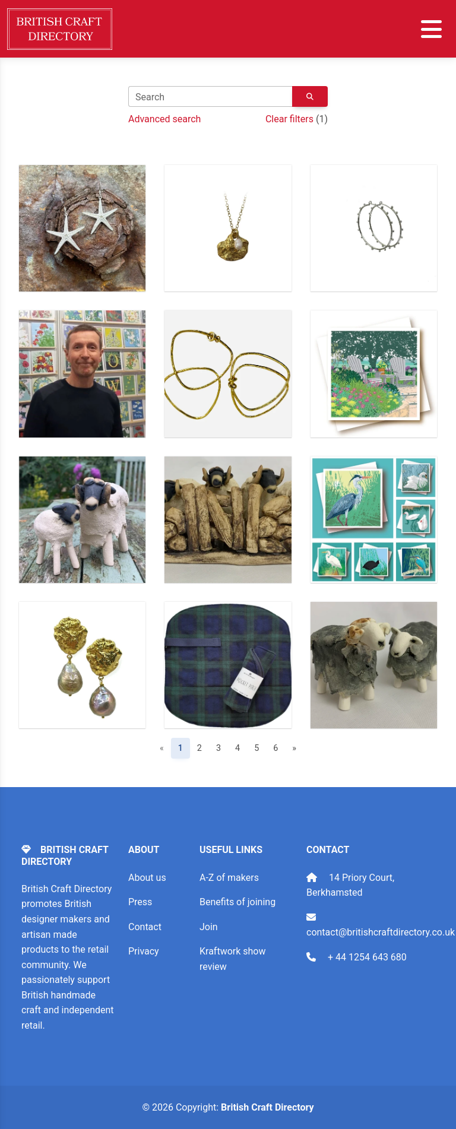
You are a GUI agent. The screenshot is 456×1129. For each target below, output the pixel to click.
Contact (145, 927)
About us (147, 877)
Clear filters (289, 119)
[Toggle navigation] (431, 29)
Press (140, 902)
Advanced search (164, 119)
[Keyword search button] (310, 96)
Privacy (143, 951)
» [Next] (294, 748)
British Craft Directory (267, 1107)
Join (209, 927)
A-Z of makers (229, 877)
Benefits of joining (238, 902)
